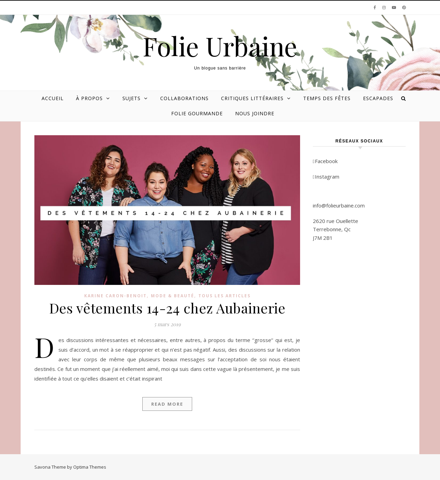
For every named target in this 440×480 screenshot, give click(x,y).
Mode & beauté (172, 296)
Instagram (326, 176)
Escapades (378, 98)
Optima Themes (89, 467)
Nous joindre (254, 113)
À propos (89, 98)
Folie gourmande (197, 113)
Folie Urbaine (220, 46)
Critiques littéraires (252, 98)
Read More (167, 404)
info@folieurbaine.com (339, 205)
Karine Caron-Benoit (115, 296)
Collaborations (184, 98)
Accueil (53, 98)
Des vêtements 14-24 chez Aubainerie (167, 308)
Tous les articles (224, 296)
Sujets (131, 98)
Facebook (325, 161)
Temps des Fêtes (327, 98)
